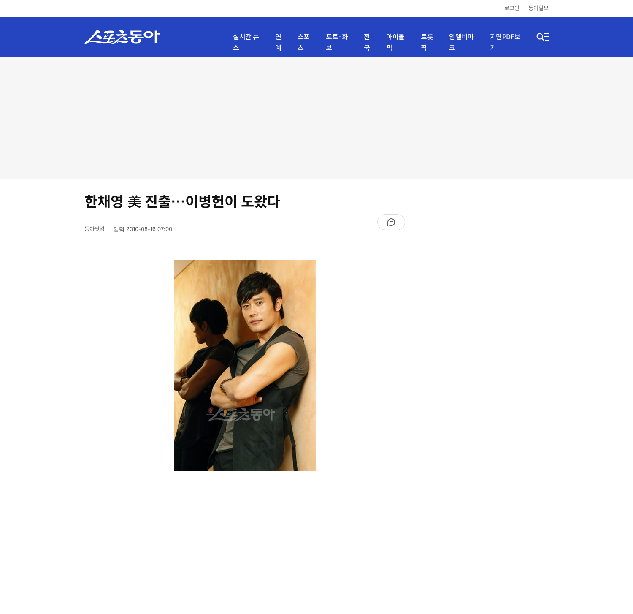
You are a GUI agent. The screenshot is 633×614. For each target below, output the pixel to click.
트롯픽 (427, 42)
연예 (278, 42)
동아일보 (538, 8)
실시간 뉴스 (246, 42)
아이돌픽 (395, 42)
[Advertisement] (316, 118)
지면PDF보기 (505, 42)
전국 (367, 42)
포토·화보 (337, 42)
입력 (143, 229)
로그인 (511, 8)
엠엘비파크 (461, 42)
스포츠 (304, 42)
